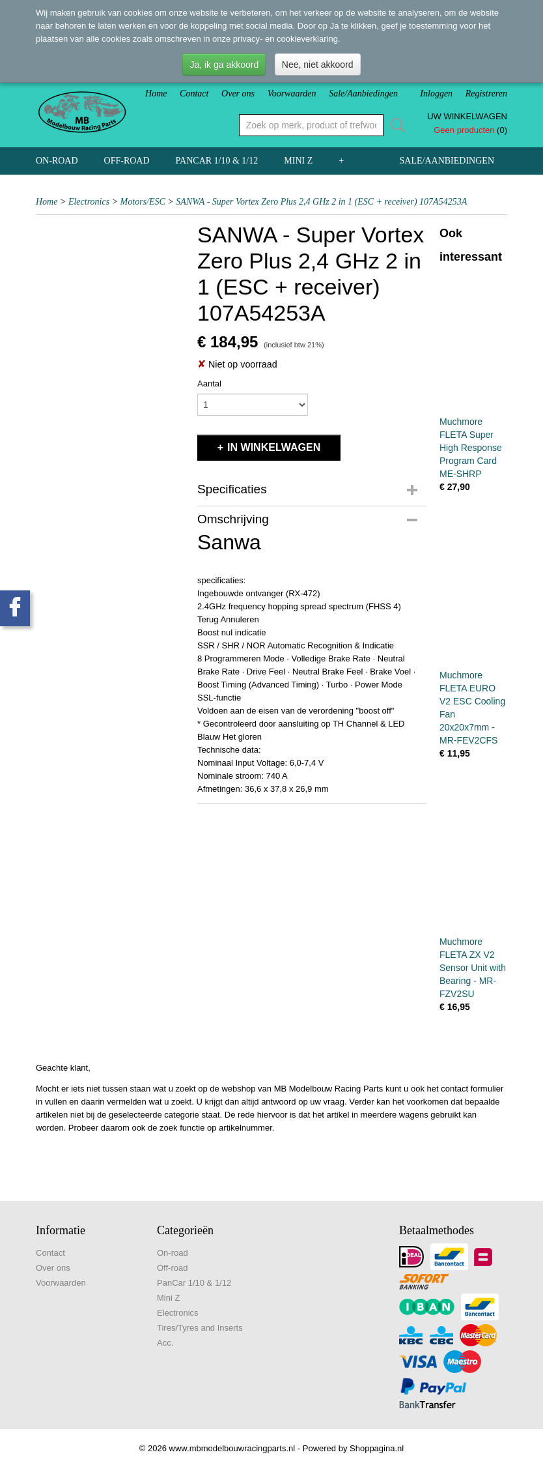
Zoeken (395, 125)
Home (156, 93)
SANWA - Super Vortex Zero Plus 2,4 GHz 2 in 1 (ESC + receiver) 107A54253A (321, 202)
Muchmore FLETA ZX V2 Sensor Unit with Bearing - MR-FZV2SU (472, 967)
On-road (57, 161)
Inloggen (436, 93)
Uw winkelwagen (467, 116)
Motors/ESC (142, 202)
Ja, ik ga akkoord (223, 64)
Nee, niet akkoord (318, 64)
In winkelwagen (273, 447)
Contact (194, 93)
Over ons (238, 93)
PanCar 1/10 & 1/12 (217, 161)
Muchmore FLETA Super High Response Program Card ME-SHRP (470, 447)
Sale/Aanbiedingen (363, 93)
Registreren (486, 93)
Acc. (165, 1343)
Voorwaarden (292, 93)
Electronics (88, 202)
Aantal (209, 383)
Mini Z (298, 161)
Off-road (127, 161)
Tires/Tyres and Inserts (200, 1328)
